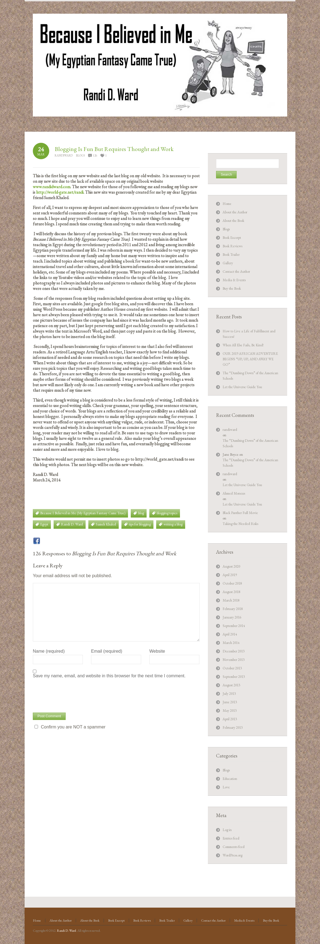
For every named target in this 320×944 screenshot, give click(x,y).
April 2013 (230, 719)
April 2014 (230, 634)
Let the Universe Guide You (242, 387)
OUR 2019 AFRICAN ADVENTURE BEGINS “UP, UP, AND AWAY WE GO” (250, 359)
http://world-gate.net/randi (59, 192)
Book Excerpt (232, 237)
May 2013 (230, 710)
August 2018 (231, 591)
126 (95, 155)
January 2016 (232, 617)
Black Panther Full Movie (240, 512)
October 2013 (232, 668)
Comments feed (234, 846)
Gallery (228, 263)
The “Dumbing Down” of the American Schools (250, 443)
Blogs (80, 155)
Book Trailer (231, 254)
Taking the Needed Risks (240, 523)
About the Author (235, 212)
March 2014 (231, 642)
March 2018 (231, 600)
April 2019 (230, 575)
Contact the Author (236, 271)
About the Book (233, 220)
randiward (64, 155)
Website (157, 651)
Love (226, 787)
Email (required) (106, 651)
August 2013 (231, 685)
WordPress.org (232, 855)
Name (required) (49, 651)
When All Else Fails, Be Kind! (243, 345)
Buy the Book (232, 288)
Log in (227, 829)
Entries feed (231, 838)
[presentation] (74, 694)
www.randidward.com (51, 187)
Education (230, 778)
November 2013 (234, 659)
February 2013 (233, 727)
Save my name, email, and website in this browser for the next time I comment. (109, 675)
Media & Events (234, 280)
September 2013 (234, 676)
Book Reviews (232, 246)
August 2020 (231, 566)
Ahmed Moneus (234, 493)
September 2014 (234, 625)
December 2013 (234, 651)
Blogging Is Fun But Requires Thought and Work (114, 149)
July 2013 (229, 693)
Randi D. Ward (66, 930)
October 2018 (232, 583)
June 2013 (230, 702)
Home (227, 203)
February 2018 (233, 608)
